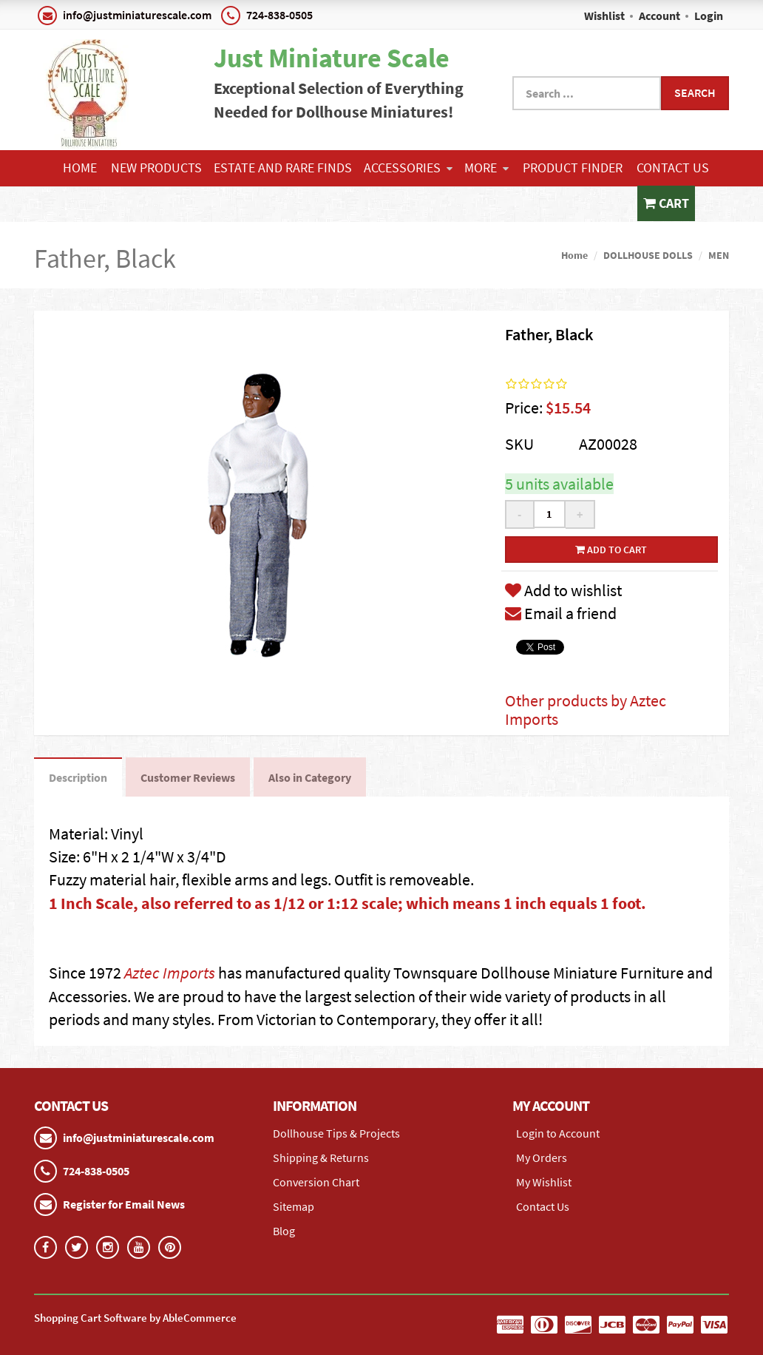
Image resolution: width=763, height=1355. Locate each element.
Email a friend (561, 613)
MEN (718, 255)
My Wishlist (544, 1182)
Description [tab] (78, 777)
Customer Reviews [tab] (187, 777)
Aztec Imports (169, 972)
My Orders (541, 1157)
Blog (284, 1230)
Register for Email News (124, 1204)
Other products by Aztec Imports (585, 709)
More (486, 167)
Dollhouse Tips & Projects (336, 1133)
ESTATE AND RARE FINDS (283, 167)
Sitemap (293, 1206)
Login (708, 15)
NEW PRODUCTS (156, 167)
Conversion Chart (316, 1182)
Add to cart (611, 549)
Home (80, 167)
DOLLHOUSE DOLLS (648, 255)
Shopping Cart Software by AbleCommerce (135, 1318)
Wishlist (604, 15)
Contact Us (673, 167)
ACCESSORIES (408, 167)
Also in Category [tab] (309, 777)
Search (695, 92)
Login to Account (558, 1133)
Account (659, 15)
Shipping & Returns (321, 1157)
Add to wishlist (563, 590)
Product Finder (573, 167)
